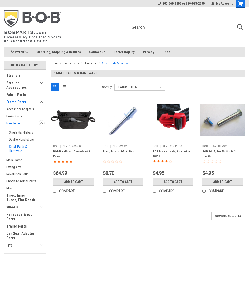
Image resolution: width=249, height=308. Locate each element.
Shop (166, 52)
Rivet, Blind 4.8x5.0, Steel (119, 151)
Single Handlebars (21, 132)
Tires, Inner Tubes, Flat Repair (21, 197)
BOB (56, 146)
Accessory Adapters (20, 109)
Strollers (13, 75)
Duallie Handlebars (21, 139)
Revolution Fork (17, 174)
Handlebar (13, 123)
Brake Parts (14, 116)
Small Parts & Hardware (18, 148)
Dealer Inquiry (124, 52)
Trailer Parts (16, 226)
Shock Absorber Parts (21, 181)
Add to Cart (73, 182)
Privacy (148, 52)
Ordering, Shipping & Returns (59, 52)
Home (55, 63)
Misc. (10, 188)
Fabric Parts (16, 94)
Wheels (12, 207)
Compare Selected (228, 216)
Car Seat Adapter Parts (20, 235)
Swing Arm (13, 167)
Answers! (19, 52)
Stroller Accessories (16, 85)
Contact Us (97, 52)
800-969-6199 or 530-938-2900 (181, 3)
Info (9, 245)
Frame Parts (16, 102)
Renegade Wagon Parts (20, 216)
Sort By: (107, 87)
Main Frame (14, 160)
